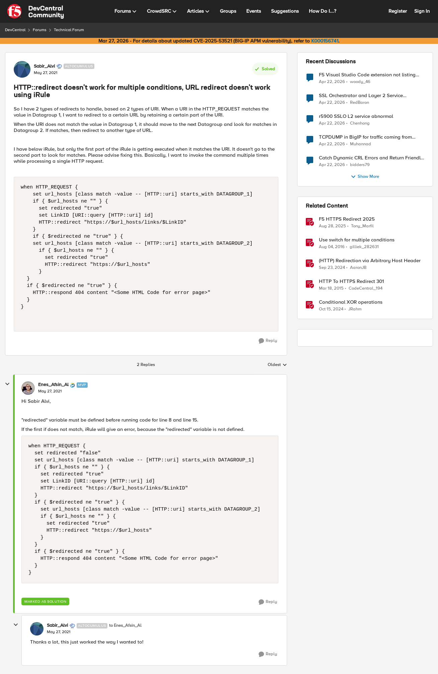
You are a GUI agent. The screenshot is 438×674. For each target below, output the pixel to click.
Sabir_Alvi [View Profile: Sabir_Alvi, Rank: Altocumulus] (44, 66)
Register (397, 11)
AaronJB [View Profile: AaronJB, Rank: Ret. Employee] (358, 267)
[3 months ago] (332, 81)
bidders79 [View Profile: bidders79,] (360, 164)
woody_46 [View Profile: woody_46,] (360, 81)
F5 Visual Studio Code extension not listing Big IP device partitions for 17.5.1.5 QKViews (368, 75)
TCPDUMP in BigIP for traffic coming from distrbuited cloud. (365, 137)
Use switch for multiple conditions (357, 240)
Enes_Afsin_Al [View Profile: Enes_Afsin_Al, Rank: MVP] (53, 384)
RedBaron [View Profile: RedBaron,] (359, 102)
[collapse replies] (7, 384)
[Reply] (267, 340)
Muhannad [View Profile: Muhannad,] (360, 144)
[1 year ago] (332, 268)
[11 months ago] (332, 226)
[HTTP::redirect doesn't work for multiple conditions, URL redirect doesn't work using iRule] (50, 391)
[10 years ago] (332, 247)
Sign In (422, 11)
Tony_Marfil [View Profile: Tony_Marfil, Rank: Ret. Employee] (362, 226)
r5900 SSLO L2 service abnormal (356, 116)
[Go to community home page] (35, 11)
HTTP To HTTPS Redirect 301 (351, 281)
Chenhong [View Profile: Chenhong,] (360, 123)
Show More (365, 176)
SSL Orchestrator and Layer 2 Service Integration (361, 95)
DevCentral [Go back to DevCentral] (15, 29)
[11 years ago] (331, 288)
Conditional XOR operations (350, 302)
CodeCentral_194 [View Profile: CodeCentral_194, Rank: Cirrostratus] (365, 288)
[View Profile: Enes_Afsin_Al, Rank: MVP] (28, 388)
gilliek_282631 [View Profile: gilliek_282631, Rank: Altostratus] (364, 246)
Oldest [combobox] (277, 365)
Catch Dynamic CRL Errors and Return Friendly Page (371, 158)
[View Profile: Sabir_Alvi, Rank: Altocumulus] (22, 69)
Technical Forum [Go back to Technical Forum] (69, 29)
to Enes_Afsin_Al (125, 625)
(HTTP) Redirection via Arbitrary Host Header (370, 261)
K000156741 (324, 41)
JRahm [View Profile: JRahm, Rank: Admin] (355, 309)
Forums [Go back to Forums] (40, 29)
